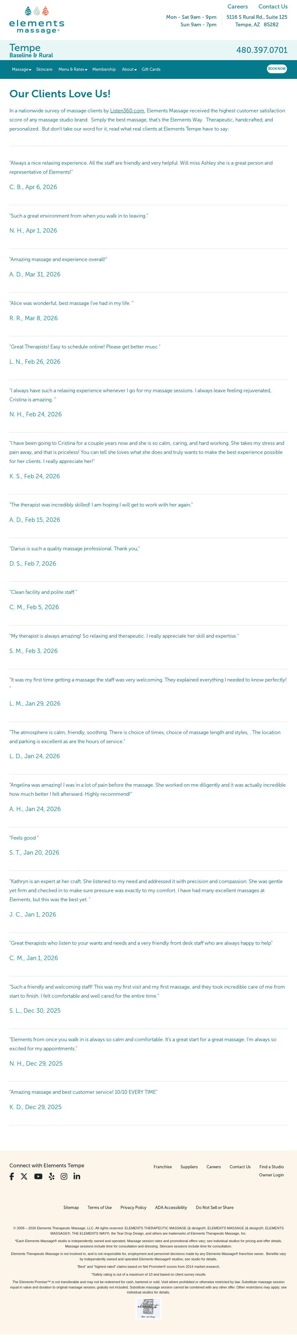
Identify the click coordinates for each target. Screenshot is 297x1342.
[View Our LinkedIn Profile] (77, 1176)
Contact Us (273, 6)
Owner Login (271, 1175)
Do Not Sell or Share (214, 1207)
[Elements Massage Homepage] (41, 20)
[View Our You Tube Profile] (38, 1176)
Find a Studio (271, 1167)
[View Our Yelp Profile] (51, 1176)
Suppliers (189, 1167)
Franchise (163, 1167)
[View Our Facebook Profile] (12, 1176)
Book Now (277, 68)
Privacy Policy (133, 1207)
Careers (238, 6)
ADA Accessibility (171, 1207)
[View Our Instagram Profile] (64, 1176)
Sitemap (71, 1207)
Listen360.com (127, 110)
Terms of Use (100, 1207)
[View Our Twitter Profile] (24, 1176)
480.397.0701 (262, 50)
